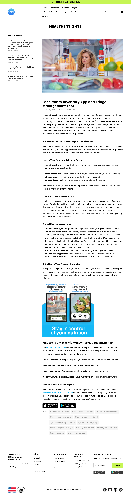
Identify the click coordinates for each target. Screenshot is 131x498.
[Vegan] (74, 8)
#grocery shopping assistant (62, 422)
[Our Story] (45, 16)
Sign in (107, 12)
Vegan (36, 468)
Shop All (37, 458)
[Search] (114, 11)
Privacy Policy (79, 467)
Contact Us (58, 468)
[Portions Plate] (47, 12)
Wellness (37, 461)
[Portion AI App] (62, 12)
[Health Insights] (77, 12)
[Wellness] (55, 8)
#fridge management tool (86, 417)
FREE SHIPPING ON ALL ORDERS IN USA (65, 2)
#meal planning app (85, 428)
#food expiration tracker (106, 412)
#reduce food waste (76, 433)
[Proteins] (65, 8)
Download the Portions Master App (57, 393)
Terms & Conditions (81, 460)
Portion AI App (59, 458)
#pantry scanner (57, 433)
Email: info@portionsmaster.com (18, 467)
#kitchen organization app (61, 428)
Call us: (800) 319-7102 (19, 464)
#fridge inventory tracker (60, 417)
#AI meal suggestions (59, 412)
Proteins (37, 464)
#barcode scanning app (82, 412)
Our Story (57, 464)
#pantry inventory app (107, 428)
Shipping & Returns (81, 463)
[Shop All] (45, 8)
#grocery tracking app (87, 422)
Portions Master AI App (56, 347)
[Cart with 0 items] (120, 11)
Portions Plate (39, 471)
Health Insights (59, 461)
